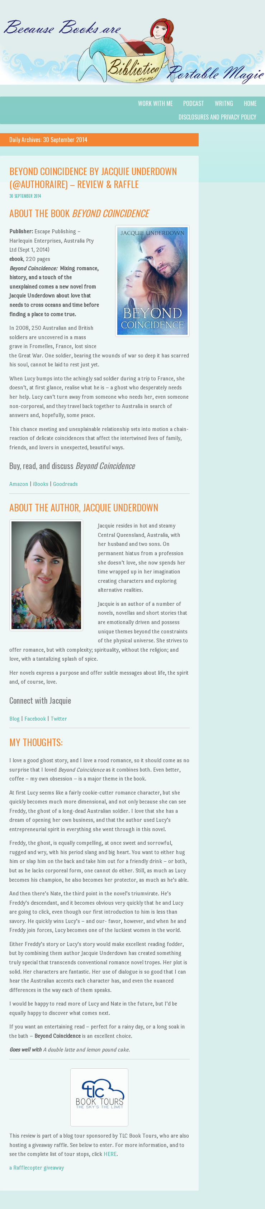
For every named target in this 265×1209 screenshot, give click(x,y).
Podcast (193, 103)
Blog (14, 719)
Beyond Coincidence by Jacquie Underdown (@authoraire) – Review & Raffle (93, 177)
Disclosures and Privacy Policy (217, 117)
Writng (224, 103)
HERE (109, 1154)
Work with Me (155, 103)
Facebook (35, 719)
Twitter (59, 719)
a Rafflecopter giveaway (36, 1168)
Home (250, 103)
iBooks (40, 484)
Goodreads (65, 484)
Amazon (18, 484)
